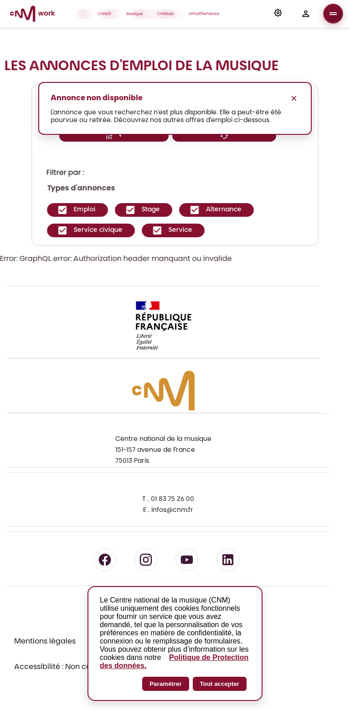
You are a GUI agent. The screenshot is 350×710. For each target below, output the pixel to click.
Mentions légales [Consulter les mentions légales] (45, 641)
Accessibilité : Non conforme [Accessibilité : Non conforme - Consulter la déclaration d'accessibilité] (65, 667)
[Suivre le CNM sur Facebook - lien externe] (104, 559)
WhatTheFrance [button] (206, 13)
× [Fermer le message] (294, 98)
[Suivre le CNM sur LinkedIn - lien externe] (227, 559)
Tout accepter (219, 683)
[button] (278, 13)
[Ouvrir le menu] (333, 14)
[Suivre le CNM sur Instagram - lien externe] (145, 559)
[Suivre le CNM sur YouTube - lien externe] (186, 559)
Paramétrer (165, 683)
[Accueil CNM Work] (32, 15)
